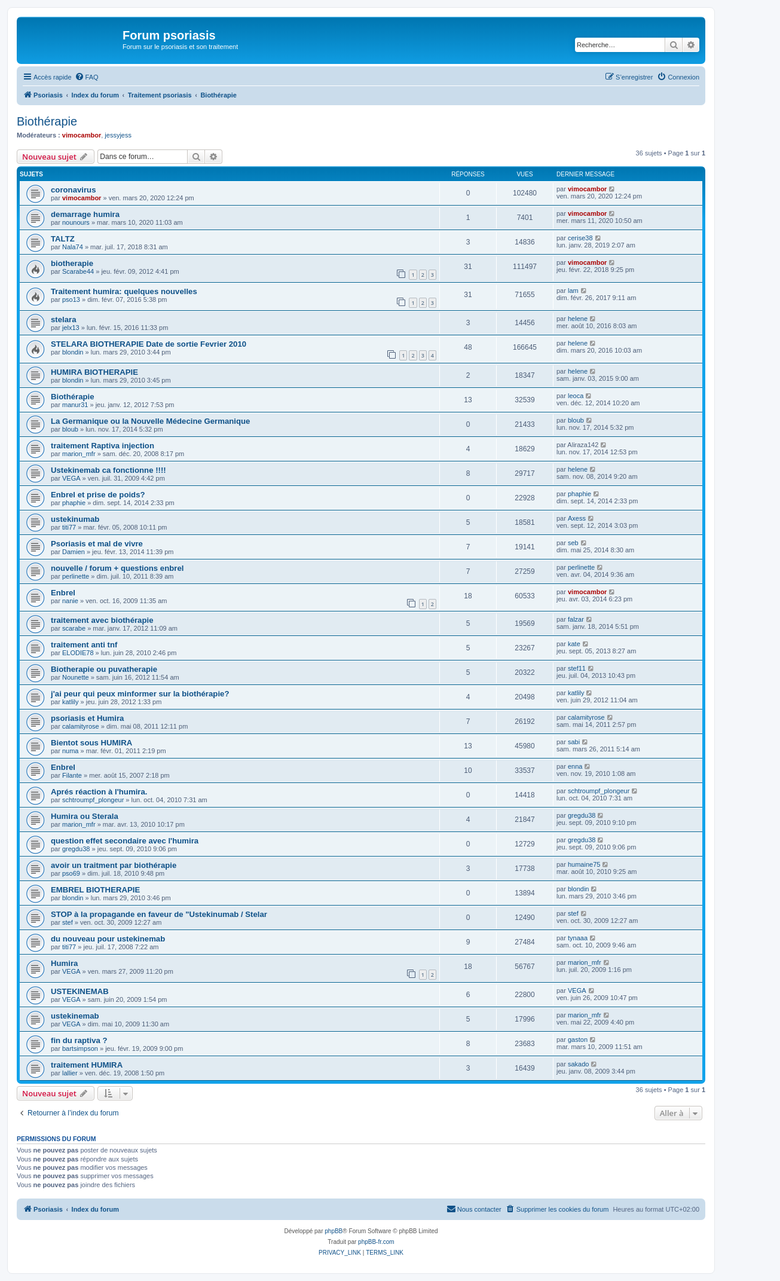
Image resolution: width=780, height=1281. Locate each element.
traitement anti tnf (84, 644)
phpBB (333, 1231)
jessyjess (118, 135)
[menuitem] (87, 77)
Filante (72, 775)
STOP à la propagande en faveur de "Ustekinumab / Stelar (159, 914)
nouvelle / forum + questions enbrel (117, 568)
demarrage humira (85, 214)
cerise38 (580, 237)
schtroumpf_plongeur (93, 799)
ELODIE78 (78, 652)
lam (573, 290)
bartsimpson (80, 1048)
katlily (70, 701)
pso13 (71, 299)
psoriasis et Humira (87, 718)
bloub (70, 429)
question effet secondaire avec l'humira (124, 840)
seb (573, 542)
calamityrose (80, 726)
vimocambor (81, 135)
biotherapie (72, 263)
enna (575, 766)
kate (574, 643)
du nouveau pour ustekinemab (108, 938)
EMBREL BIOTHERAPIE (95, 889)
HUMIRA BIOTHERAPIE (94, 372)
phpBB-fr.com (376, 1242)
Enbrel (63, 592)
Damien (73, 551)
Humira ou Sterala (84, 816)
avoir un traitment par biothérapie (113, 865)
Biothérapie (47, 121)
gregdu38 (582, 815)
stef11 (577, 668)
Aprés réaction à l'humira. (99, 791)
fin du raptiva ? (79, 1040)
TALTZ (63, 238)
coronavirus (73, 189)
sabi (574, 741)
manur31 (75, 404)
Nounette (75, 677)
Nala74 (72, 246)
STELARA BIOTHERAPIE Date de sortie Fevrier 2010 (148, 344)
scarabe (73, 628)
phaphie (73, 502)
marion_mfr (79, 453)
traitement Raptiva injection (102, 445)
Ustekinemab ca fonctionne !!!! (108, 470)
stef (67, 922)
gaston (578, 1039)
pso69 (71, 873)
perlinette (75, 576)
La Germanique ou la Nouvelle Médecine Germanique (150, 421)
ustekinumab (75, 519)
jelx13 (70, 327)
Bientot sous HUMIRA (91, 742)
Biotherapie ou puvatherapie (104, 669)
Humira (64, 963)
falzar (576, 619)
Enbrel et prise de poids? (98, 494)
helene (578, 318)
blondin (72, 352)
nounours (76, 222)
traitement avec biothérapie (102, 620)
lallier (70, 1073)
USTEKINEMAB (80, 991)
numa (70, 750)
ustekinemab (75, 1015)
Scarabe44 (78, 271)
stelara (64, 319)
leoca (575, 395)
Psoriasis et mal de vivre (97, 543)
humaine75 (584, 864)
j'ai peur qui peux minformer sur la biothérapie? (140, 693)
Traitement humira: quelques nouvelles (124, 291)
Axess (577, 518)
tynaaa (578, 937)
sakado (578, 1064)
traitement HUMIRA (87, 1064)
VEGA (71, 478)
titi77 (69, 527)
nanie (70, 600)
